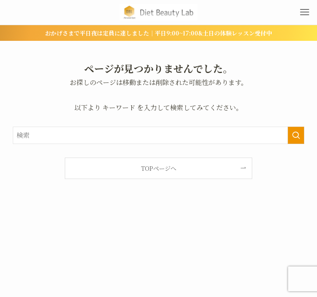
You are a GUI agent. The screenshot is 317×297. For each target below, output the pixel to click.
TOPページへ (158, 168)
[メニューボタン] (304, 12)
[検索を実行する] (296, 135)
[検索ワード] (159, 135)
